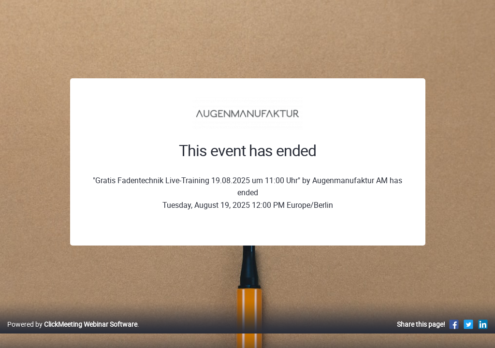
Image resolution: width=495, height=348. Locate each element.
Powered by (72, 334)
